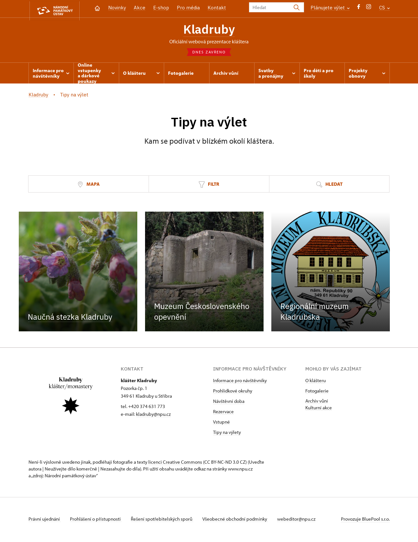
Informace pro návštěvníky (240, 382)
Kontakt (217, 8)
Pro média (188, 8)
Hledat (329, 186)
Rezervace (223, 413)
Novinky (117, 8)
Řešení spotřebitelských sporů (164, 520)
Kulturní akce (318, 409)
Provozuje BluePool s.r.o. (365, 520)
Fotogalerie (317, 392)
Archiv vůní (316, 402)
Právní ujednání (44, 520)
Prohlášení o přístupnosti (97, 520)
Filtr (208, 186)
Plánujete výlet (330, 8)
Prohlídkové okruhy (232, 392)
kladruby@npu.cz (153, 416)
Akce (139, 8)
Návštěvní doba (228, 403)
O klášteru (315, 382)
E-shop (161, 8)
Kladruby (209, 30)
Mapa (88, 186)
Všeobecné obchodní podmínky (239, 520)
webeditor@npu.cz (301, 520)
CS (384, 8)
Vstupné (221, 423)
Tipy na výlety (227, 434)
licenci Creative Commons (175, 463)
